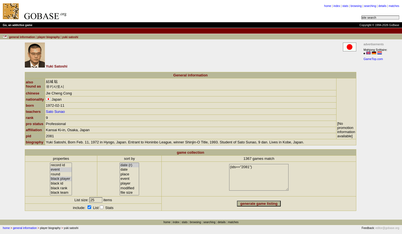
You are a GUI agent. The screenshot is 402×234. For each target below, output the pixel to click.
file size (129, 192)
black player (61, 178)
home (327, 6)
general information (25, 228)
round (61, 174)
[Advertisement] (140, 11)
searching (370, 6)
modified (129, 188)
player (129, 183)
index (336, 6)
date (129, 169)
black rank (61, 188)
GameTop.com (373, 59)
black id (61, 183)
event (61, 169)
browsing (356, 6)
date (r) (129, 165)
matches (394, 6)
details (382, 6)
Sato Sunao (55, 111)
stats (345, 6)
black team (61, 192)
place (129, 174)
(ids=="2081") (259, 177)
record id (61, 165)
